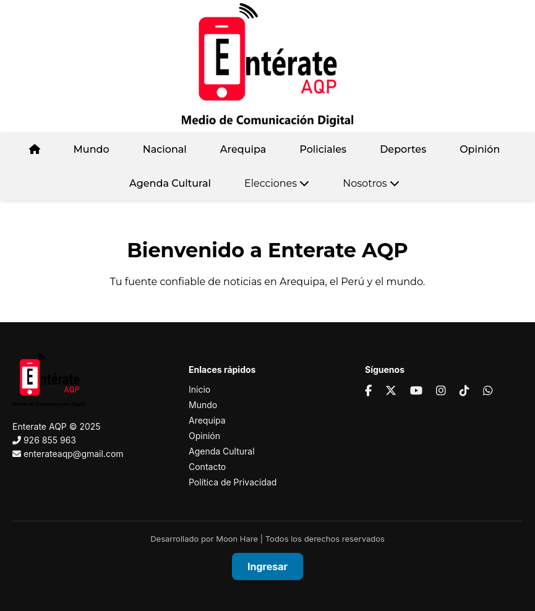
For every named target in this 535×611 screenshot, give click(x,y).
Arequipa (243, 149)
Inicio (199, 389)
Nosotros (371, 183)
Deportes (403, 149)
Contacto (207, 466)
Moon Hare (237, 539)
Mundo (91, 149)
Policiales (322, 149)
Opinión (480, 149)
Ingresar (267, 566)
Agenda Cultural (170, 183)
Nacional (165, 149)
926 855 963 (50, 440)
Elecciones (276, 183)
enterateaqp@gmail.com (74, 453)
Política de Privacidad (232, 482)
